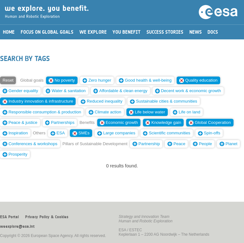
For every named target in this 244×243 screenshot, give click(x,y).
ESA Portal (9, 216)
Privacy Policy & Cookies (46, 216)
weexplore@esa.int (17, 226)
